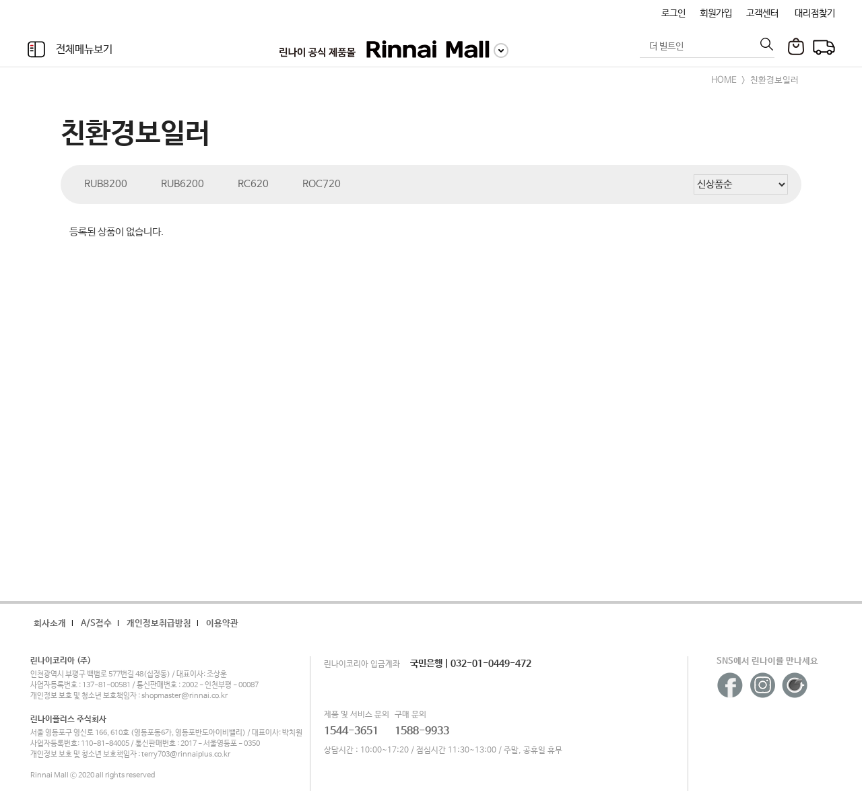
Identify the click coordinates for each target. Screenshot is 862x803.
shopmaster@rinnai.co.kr (184, 696)
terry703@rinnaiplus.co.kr (185, 754)
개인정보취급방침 (159, 624)
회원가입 (716, 13)
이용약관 (222, 624)
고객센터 (762, 13)
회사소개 (50, 624)
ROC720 (321, 184)
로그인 (673, 13)
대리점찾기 (815, 13)
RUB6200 (182, 184)
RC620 (253, 184)
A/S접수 (96, 624)
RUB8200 (105, 184)
